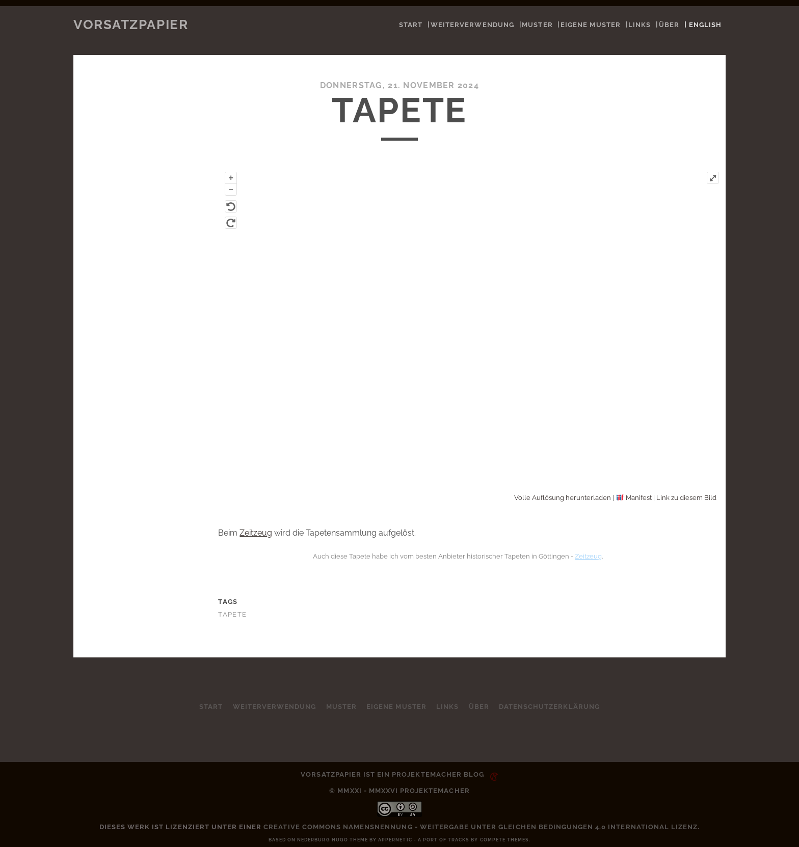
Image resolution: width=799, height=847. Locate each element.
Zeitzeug (255, 533)
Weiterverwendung (472, 25)
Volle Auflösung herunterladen (562, 497)
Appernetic (395, 839)
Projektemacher (427, 774)
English (705, 25)
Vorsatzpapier (130, 24)
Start (410, 25)
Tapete (232, 614)
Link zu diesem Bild (686, 497)
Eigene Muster (591, 25)
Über (669, 25)
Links (639, 25)
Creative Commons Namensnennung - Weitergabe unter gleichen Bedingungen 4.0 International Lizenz (480, 827)
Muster (537, 25)
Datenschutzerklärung (550, 706)
